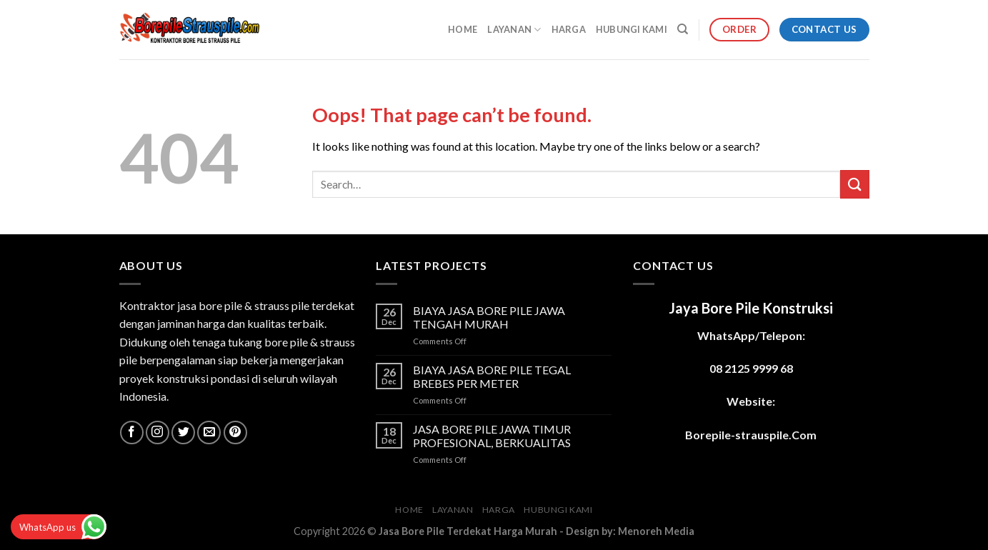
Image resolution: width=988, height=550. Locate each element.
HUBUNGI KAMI (631, 29)
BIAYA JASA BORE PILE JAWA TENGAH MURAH (489, 317)
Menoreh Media (656, 531)
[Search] (682, 29)
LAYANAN (514, 29)
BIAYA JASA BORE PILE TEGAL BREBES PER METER (492, 376)
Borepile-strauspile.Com (751, 434)
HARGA (569, 29)
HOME (462, 29)
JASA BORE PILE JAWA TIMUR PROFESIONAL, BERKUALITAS (492, 435)
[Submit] (854, 184)
